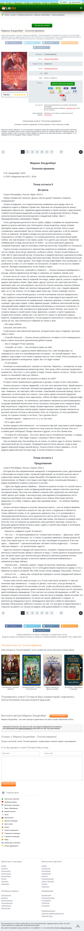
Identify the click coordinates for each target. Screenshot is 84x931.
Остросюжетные (7, 903)
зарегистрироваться (26, 729)
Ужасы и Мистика (48, 881)
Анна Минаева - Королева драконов (10, 688)
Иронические (5, 871)
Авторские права (41, 25)
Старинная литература (12, 836)
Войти (65, 2)
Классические (6, 876)
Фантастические (7, 901)
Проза (6, 814)
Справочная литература (12, 833)
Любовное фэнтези (51, 69)
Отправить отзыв (8, 784)
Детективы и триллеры (12, 805)
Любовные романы (11, 802)
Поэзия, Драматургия (11, 846)
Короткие (4, 898)
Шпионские (5, 884)
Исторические (6, 874)
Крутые (3, 879)
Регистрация (76, 2)
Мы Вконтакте (41, 48)
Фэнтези (44, 884)
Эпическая (45, 887)
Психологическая (48, 879)
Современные (6, 906)
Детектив (4, 868)
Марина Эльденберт (51, 59)
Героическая (46, 868)
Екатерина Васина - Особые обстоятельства (31, 688)
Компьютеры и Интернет (12, 843)
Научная (45, 876)
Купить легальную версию (62, 84)
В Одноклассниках (71, 43)
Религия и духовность (12, 830)
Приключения (9, 818)
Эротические (5, 908)
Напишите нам (71, 108)
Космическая (46, 874)
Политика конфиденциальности (53, 913)
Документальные (10, 811)
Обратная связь (47, 916)
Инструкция (48, 115)
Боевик (3, 866)
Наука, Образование (11, 808)
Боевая (44, 866)
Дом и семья (9, 824)
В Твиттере (31, 43)
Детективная (46, 871)
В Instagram (50, 43)
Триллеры (4, 881)
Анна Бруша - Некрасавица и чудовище (73, 688)
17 (61, 152)
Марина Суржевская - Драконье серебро (52, 688)
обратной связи (66, 928)
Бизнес (7, 827)
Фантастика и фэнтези (12, 799)
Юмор (6, 840)
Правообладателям (48, 911)
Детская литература (11, 821)
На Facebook (12, 43)
